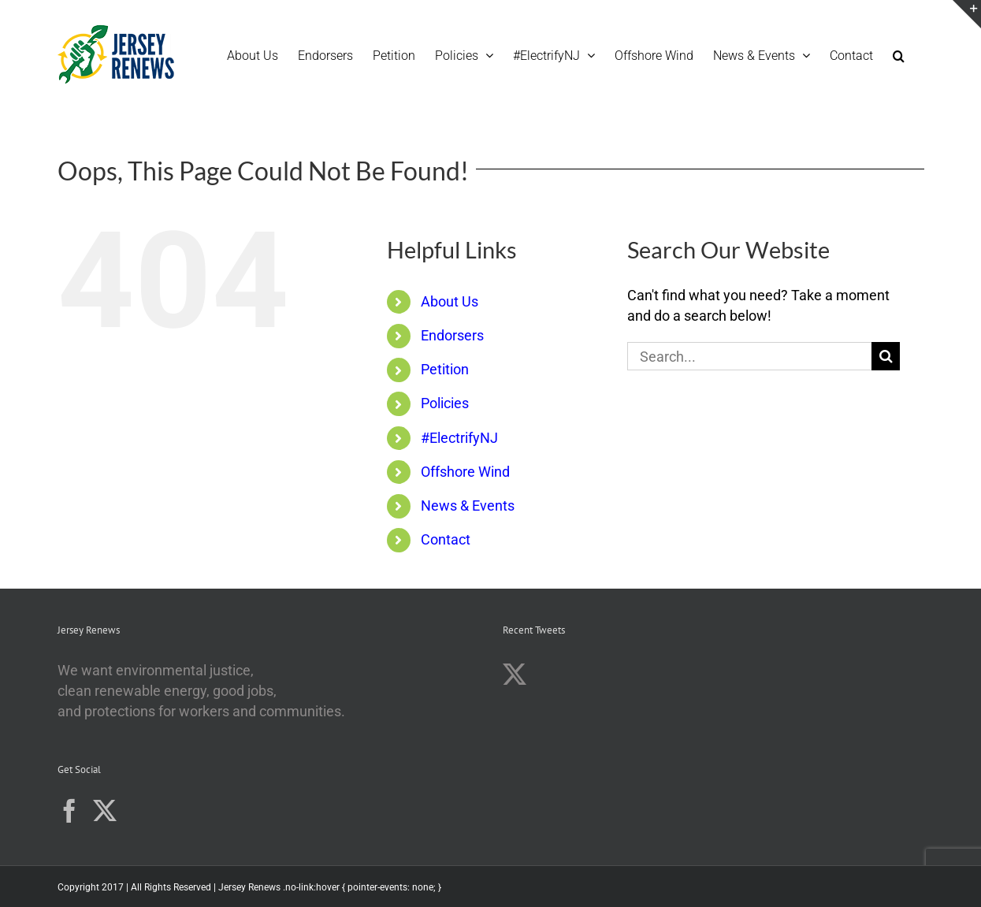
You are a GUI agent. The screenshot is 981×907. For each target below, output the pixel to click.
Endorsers (452, 335)
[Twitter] (105, 811)
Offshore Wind (465, 471)
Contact (445, 539)
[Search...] (749, 356)
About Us (449, 301)
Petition (445, 369)
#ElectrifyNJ (459, 437)
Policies (445, 403)
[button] (899, 54)
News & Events (468, 505)
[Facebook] (69, 811)
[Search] (885, 356)
